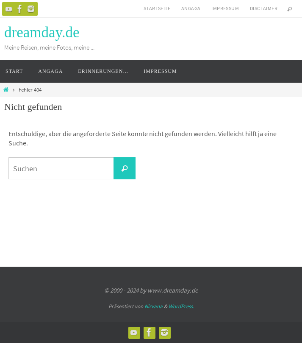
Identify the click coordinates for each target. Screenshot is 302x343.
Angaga (190, 8)
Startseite (157, 8)
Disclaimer (263, 8)
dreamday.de (42, 32)
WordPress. (181, 306)
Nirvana (153, 306)
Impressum (225, 8)
